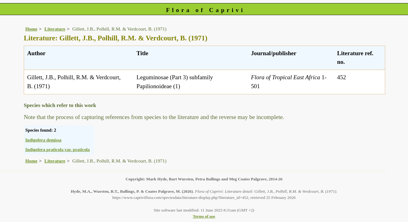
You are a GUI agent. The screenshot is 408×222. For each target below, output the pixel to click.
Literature (54, 28)
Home (31, 28)
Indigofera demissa (43, 140)
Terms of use (204, 216)
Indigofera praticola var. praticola (57, 149)
